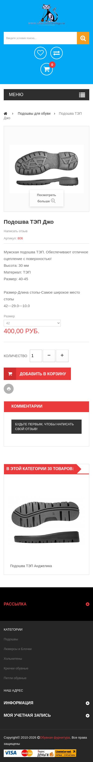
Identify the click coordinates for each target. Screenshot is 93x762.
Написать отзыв (16, 231)
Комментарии (26, 406)
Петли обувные (15, 678)
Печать (9, 389)
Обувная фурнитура (55, 737)
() (51, 65)
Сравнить (56, 53)
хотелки (40, 53)
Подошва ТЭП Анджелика (31, 566)
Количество (15, 356)
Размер (10, 316)
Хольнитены (13, 658)
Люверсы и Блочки (18, 649)
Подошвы (11, 639)
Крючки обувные (16, 668)
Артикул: (10, 238)
